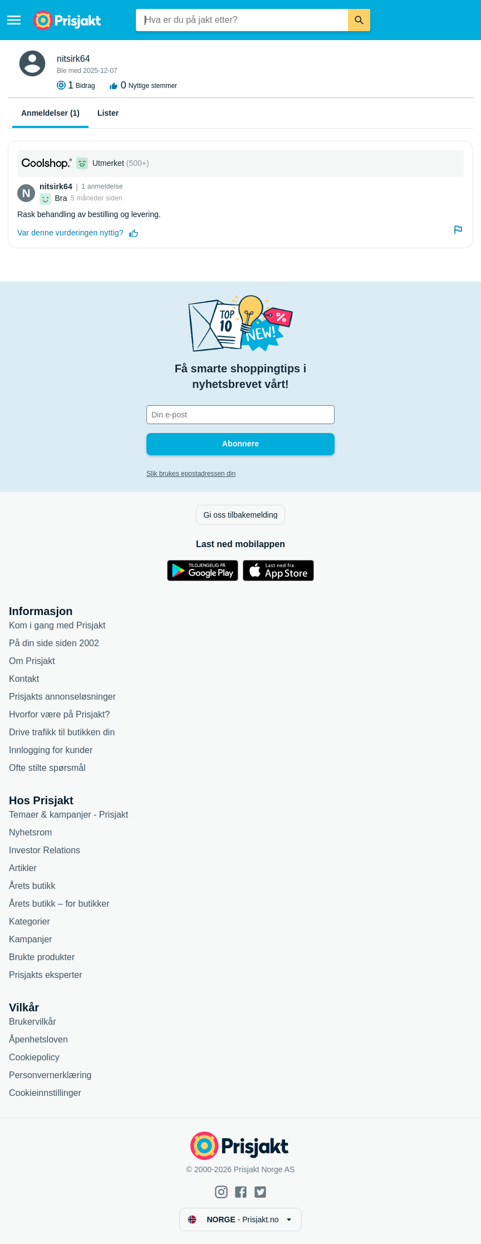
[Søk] (359, 20)
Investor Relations (44, 850)
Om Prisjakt (32, 661)
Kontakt (24, 679)
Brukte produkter (42, 957)
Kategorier (29, 921)
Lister (108, 113)
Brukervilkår (32, 1021)
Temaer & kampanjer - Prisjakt (68, 814)
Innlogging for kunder (50, 750)
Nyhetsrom (30, 832)
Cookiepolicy (34, 1057)
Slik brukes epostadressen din (190, 474)
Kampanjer (30, 939)
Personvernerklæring (50, 1075)
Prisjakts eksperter (45, 975)
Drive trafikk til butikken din (62, 732)
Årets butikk (32, 886)
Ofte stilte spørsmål (47, 768)
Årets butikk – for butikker (59, 903)
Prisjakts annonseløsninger (62, 696)
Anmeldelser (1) (50, 113)
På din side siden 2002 (54, 643)
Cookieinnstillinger (45, 1093)
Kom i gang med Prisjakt (57, 625)
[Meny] (14, 20)
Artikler (23, 868)
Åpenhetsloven (38, 1039)
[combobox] (242, 20)
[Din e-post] (240, 414)
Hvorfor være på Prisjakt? (59, 714)
